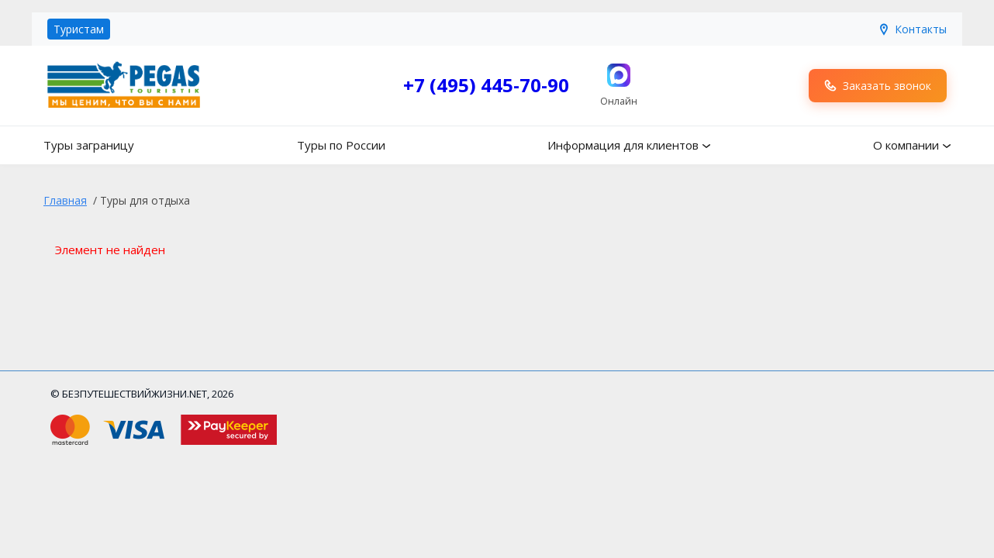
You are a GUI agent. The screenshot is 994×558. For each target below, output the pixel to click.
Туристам (78, 29)
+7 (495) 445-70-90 (486, 85)
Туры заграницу (88, 145)
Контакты (912, 29)
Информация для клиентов (623, 145)
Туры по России (341, 145)
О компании (906, 145)
